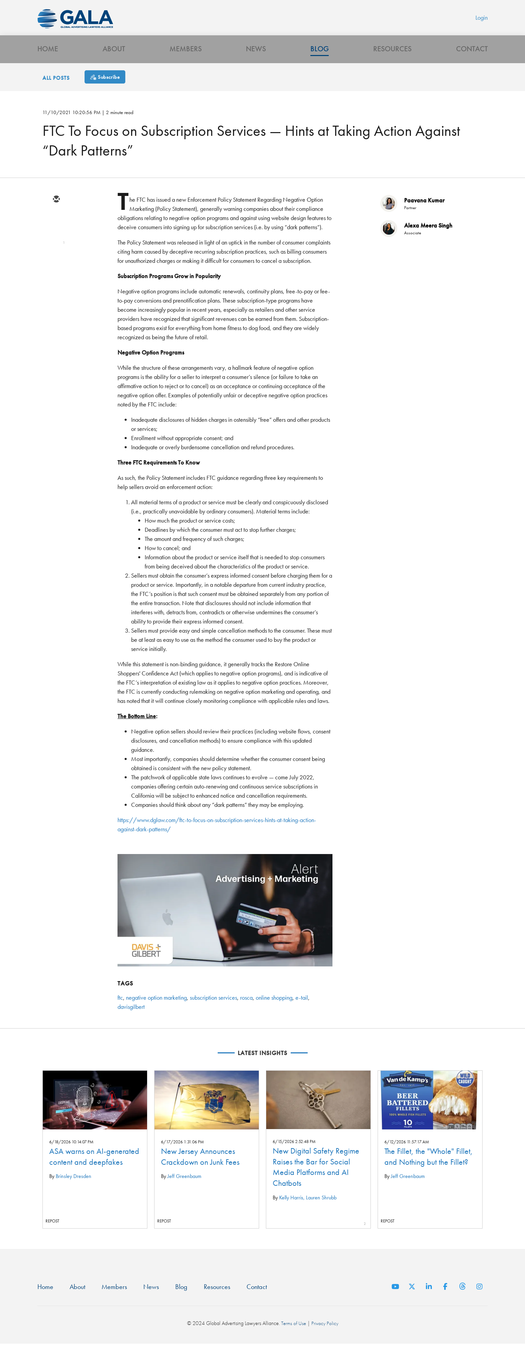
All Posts (56, 93)
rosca (246, 1013)
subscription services (213, 1013)
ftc (120, 1013)
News (256, 63)
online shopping (274, 1013)
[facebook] (56, 274)
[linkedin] (56, 254)
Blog (319, 63)
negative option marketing (156, 1013)
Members (185, 63)
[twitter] (56, 234)
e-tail (301, 1013)
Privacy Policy (325, 1339)
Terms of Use (293, 1339)
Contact (472, 63)
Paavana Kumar (424, 215)
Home (47, 63)
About (114, 63)
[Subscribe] (105, 92)
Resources (392, 63)
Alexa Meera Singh (428, 240)
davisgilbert (131, 1022)
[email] (56, 215)
